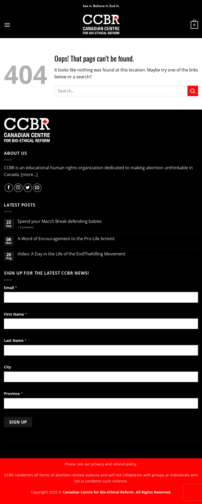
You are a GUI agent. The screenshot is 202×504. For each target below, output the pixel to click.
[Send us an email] (37, 187)
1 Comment (32, 227)
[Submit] (193, 91)
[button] (7, 24)
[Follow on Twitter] (27, 187)
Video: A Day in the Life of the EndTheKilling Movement (71, 253)
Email (10, 287)
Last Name (15, 340)
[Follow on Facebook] (8, 187)
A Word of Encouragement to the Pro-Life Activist (66, 238)
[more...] (29, 174)
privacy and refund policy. (114, 463)
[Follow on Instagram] (18, 187)
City (7, 366)
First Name (15, 314)
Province (13, 393)
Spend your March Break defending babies (60, 221)
